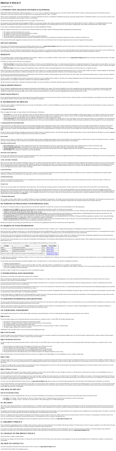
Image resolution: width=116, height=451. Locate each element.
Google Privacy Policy (52, 253)
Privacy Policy (50, 247)
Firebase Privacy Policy (52, 254)
